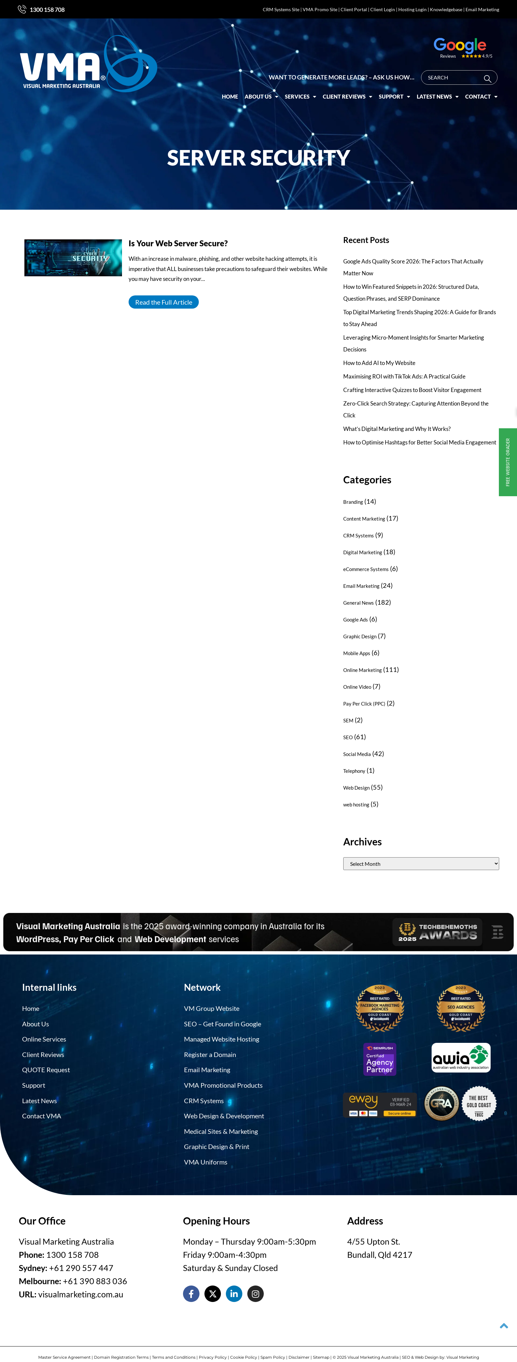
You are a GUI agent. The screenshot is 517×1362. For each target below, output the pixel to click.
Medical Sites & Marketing (221, 1124)
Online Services (44, 1037)
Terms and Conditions (174, 1348)
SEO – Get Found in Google (222, 1022)
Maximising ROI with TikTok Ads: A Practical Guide (404, 376)
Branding (353, 502)
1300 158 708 (47, 9)
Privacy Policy (213, 1348)
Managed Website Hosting (221, 1037)
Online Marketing (362, 670)
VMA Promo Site (320, 9)
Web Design (356, 788)
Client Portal (354, 9)
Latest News (438, 88)
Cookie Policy (243, 1348)
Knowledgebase (446, 9)
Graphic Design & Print (216, 1138)
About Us (261, 88)
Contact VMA (41, 1109)
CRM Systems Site (281, 9)
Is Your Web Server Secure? (178, 243)
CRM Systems (358, 535)
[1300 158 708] (22, 9)
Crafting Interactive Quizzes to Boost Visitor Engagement (412, 389)
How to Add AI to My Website (379, 362)
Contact (481, 88)
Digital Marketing (362, 552)
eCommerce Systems (366, 569)
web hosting (356, 804)
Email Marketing (482, 9)
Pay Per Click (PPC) (364, 704)
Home (230, 87)
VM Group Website (211, 1008)
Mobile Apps (356, 653)
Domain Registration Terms (121, 1348)
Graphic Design (360, 636)
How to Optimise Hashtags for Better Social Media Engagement (419, 442)
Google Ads (355, 619)
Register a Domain (210, 1051)
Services (300, 88)
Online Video (357, 687)
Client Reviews (347, 88)
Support (394, 88)
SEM (348, 720)
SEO (348, 737)
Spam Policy (272, 1348)
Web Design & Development (224, 1109)
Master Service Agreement (64, 1348)
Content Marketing (364, 519)
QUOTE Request (46, 1066)
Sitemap (321, 1348)
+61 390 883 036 (95, 1271)
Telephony (354, 771)
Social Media (357, 754)
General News (358, 603)
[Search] (489, 70)
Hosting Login (412, 9)
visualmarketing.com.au (80, 1284)
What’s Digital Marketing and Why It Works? (397, 428)
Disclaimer (299, 1348)
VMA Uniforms (206, 1153)
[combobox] (459, 68)
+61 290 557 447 (81, 1258)
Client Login (382, 9)
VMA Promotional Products (223, 1080)
